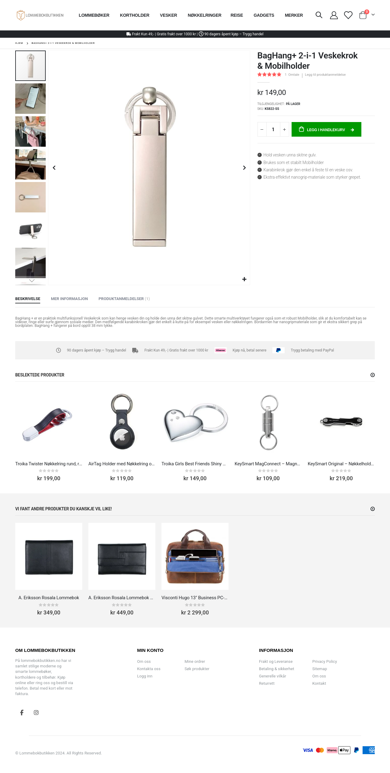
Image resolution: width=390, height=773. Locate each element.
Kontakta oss (149, 668)
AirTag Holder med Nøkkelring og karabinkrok (121, 464)
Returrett (267, 683)
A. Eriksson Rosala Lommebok (48, 597)
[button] (244, 279)
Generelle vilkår (272, 676)
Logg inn (144, 676)
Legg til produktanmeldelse (325, 75)
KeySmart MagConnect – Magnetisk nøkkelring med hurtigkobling (268, 464)
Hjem (19, 43)
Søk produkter (197, 668)
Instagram (36, 712)
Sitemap (319, 668)
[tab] (27, 299)
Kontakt (319, 683)
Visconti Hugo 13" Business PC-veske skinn (195, 597)
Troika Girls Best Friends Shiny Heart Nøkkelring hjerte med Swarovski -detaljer (195, 464)
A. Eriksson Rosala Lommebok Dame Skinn (121, 597)
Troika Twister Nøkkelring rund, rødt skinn (48, 464)
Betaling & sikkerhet (276, 668)
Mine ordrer (195, 661)
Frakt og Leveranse (275, 661)
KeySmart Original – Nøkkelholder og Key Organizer (341, 464)
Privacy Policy (324, 661)
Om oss (144, 661)
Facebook (22, 712)
